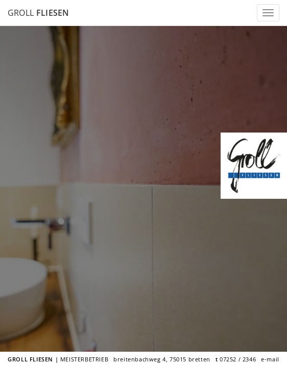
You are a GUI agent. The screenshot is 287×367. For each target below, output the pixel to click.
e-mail (270, 359)
